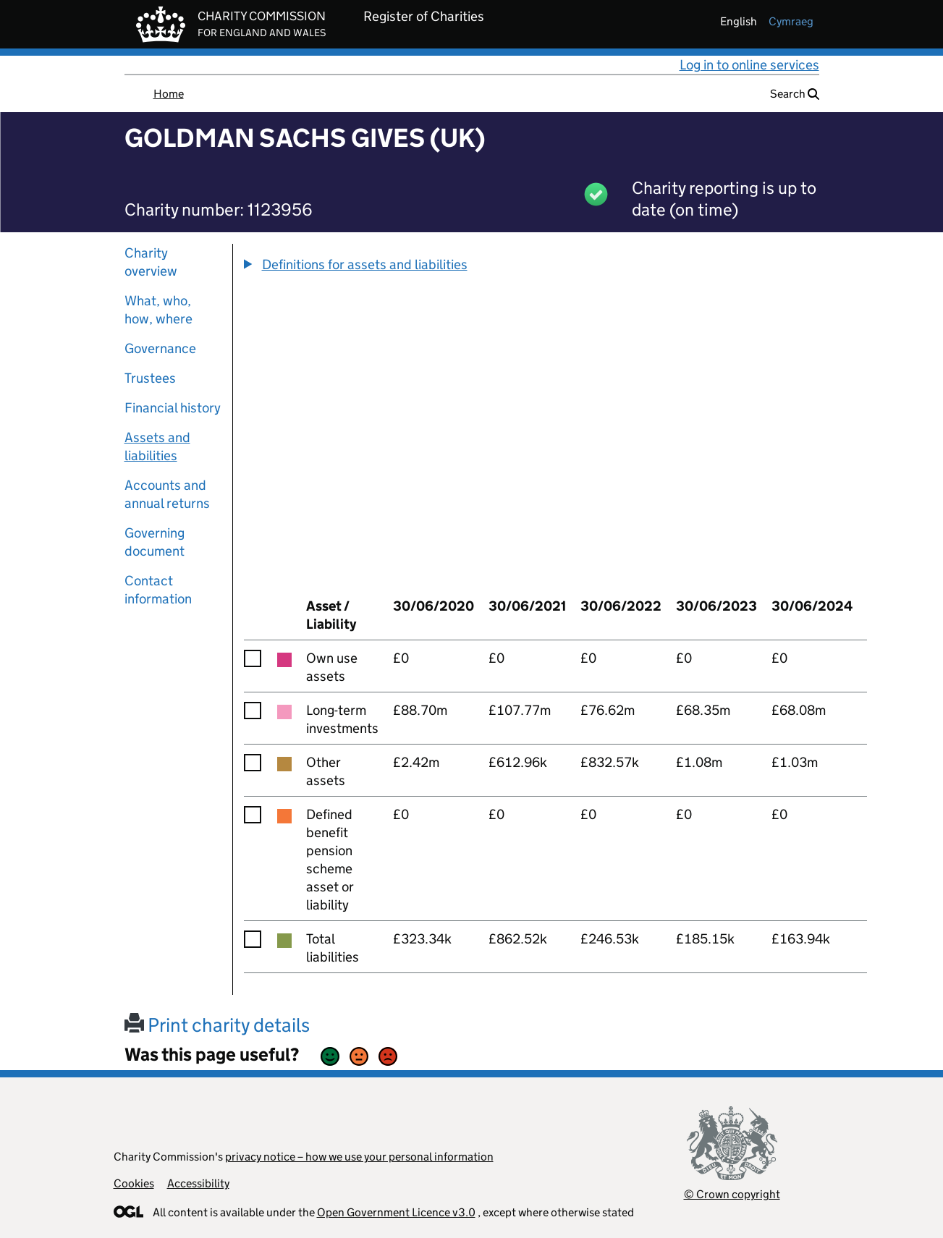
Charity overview (150, 262)
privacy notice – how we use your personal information (359, 1156)
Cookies (134, 1183)
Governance (160, 348)
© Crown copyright (732, 1194)
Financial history (172, 407)
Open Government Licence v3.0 (396, 1212)
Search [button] (794, 94)
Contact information (158, 589)
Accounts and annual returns (167, 494)
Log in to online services (749, 64)
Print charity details (217, 1025)
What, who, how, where (158, 309)
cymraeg (791, 21)
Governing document (154, 542)
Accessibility (198, 1183)
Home (168, 94)
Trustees (150, 378)
